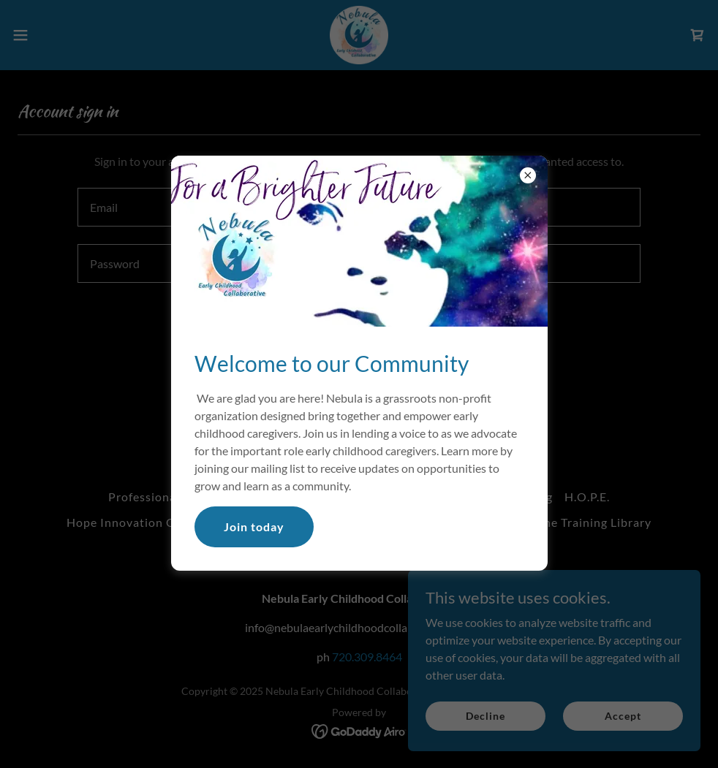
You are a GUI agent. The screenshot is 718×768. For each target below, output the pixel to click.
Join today (254, 526)
